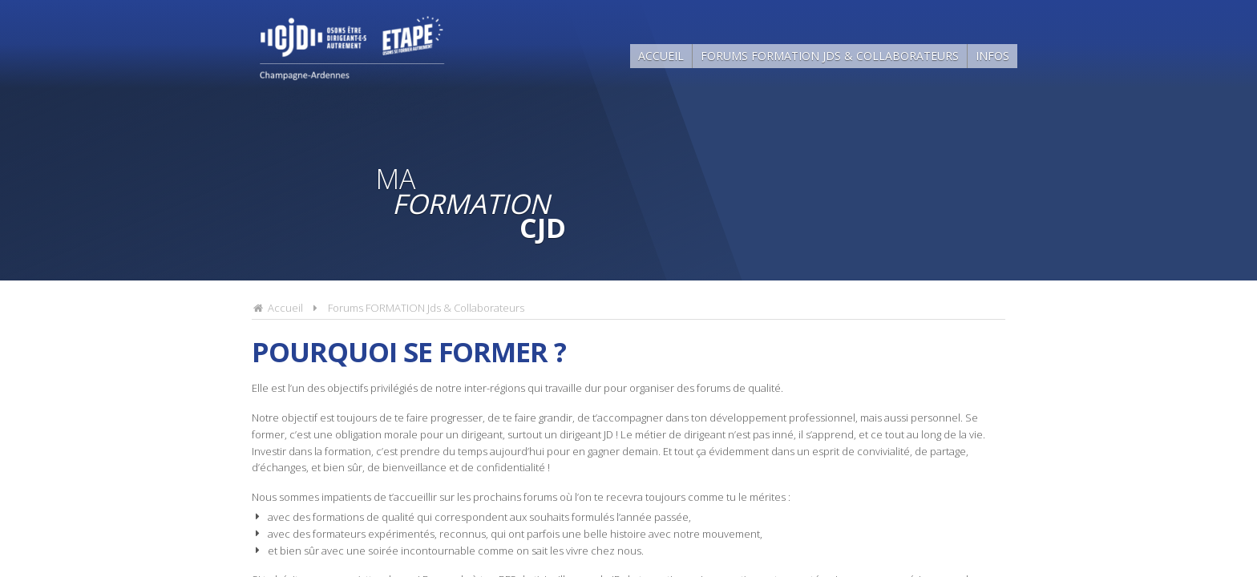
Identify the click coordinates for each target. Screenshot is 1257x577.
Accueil (661, 55)
